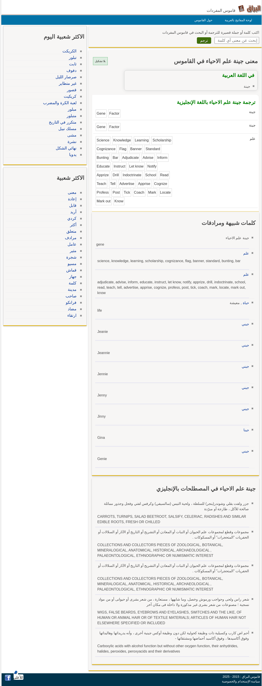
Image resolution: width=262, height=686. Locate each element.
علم (245, 253)
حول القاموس (202, 20)
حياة (245, 303)
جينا (245, 430)
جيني (244, 324)
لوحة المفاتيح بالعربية (237, 20)
